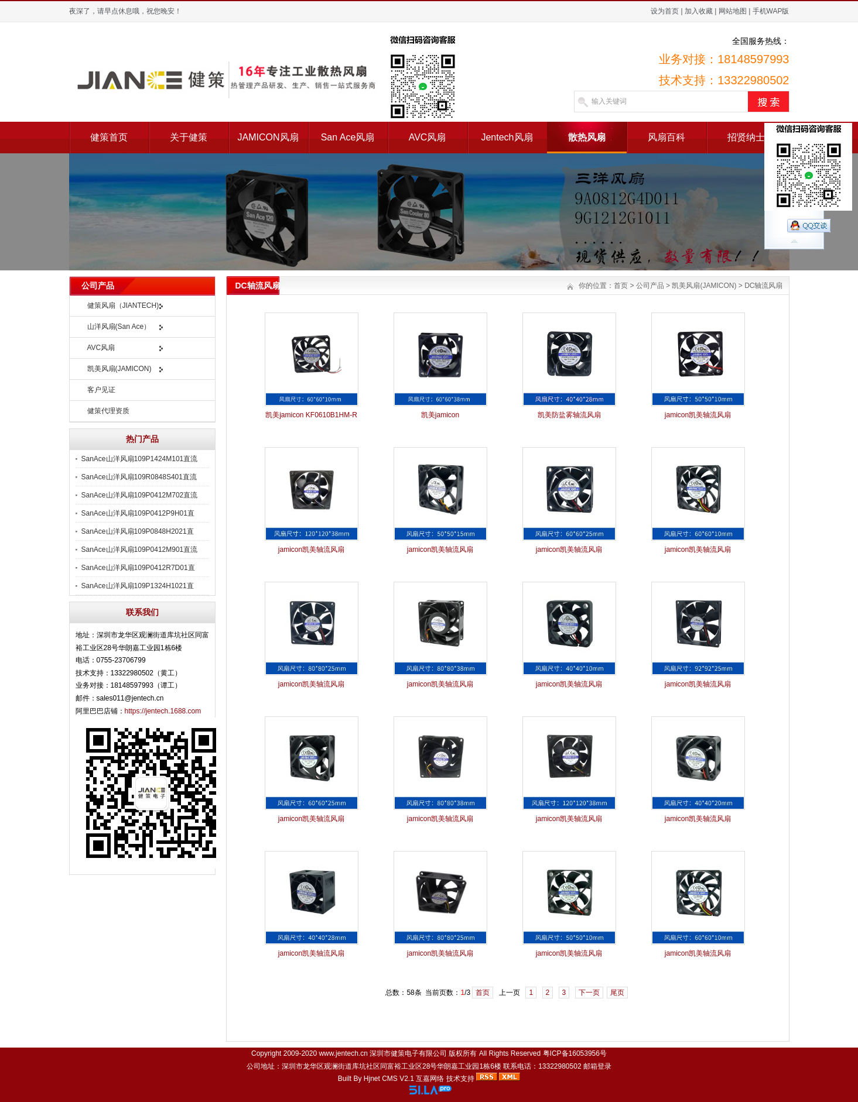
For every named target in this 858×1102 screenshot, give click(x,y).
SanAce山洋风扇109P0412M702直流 (139, 495)
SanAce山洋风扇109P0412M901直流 (139, 549)
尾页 (617, 992)
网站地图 (733, 11)
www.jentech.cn (343, 1053)
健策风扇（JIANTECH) (123, 305)
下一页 (589, 992)
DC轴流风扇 (763, 285)
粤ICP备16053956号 (575, 1053)
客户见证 (101, 390)
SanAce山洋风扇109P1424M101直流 (139, 459)
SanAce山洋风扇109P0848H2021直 (137, 531)
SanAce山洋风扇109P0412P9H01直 (137, 513)
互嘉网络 (430, 1078)
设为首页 (665, 11)
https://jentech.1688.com (163, 711)
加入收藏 (699, 11)
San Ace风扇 (348, 137)
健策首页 (109, 137)
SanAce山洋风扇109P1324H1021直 (137, 586)
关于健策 (188, 137)
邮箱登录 (597, 1066)
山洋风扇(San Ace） (119, 326)
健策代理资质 (108, 411)
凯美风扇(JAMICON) (119, 369)
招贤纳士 (746, 137)
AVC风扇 (427, 137)
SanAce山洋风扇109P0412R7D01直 (138, 568)
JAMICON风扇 (268, 137)
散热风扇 (587, 137)
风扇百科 (666, 137)
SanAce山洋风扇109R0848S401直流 (139, 477)
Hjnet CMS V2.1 (389, 1078)
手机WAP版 (771, 11)
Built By (351, 1078)
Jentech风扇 (506, 137)
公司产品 (650, 285)
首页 (621, 285)
